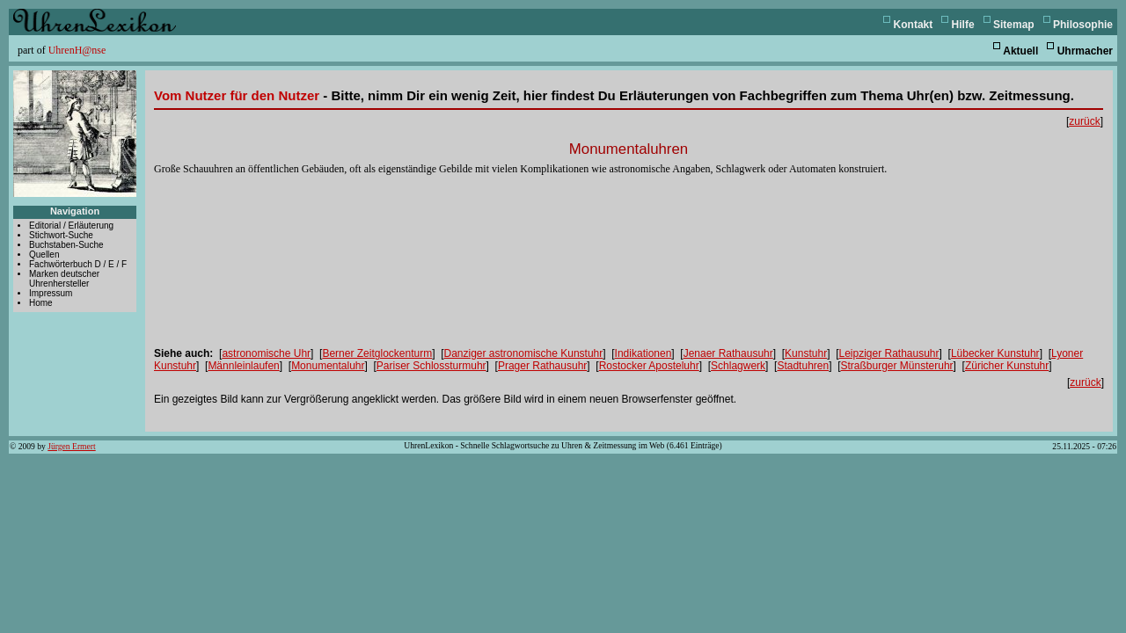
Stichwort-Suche (61, 235)
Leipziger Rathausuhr (888, 353)
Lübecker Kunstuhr (995, 353)
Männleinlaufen (243, 366)
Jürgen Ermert (71, 446)
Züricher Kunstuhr (1007, 366)
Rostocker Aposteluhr (649, 366)
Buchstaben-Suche (66, 245)
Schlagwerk (738, 366)
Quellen (44, 254)
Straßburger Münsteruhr (897, 366)
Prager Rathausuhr (542, 366)
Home (41, 303)
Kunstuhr (806, 353)
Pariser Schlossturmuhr (431, 366)
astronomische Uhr (266, 353)
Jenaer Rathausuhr (728, 353)
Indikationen (643, 353)
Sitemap (1014, 24)
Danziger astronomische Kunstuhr (523, 353)
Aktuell (1020, 51)
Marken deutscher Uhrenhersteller (64, 278)
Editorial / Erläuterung (71, 225)
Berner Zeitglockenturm (377, 353)
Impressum (50, 293)
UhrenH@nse (77, 50)
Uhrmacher (1085, 51)
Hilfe (963, 24)
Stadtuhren (803, 366)
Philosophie (1083, 24)
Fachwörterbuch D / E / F (78, 264)
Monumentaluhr (327, 366)
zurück (1084, 121)
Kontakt (913, 24)
